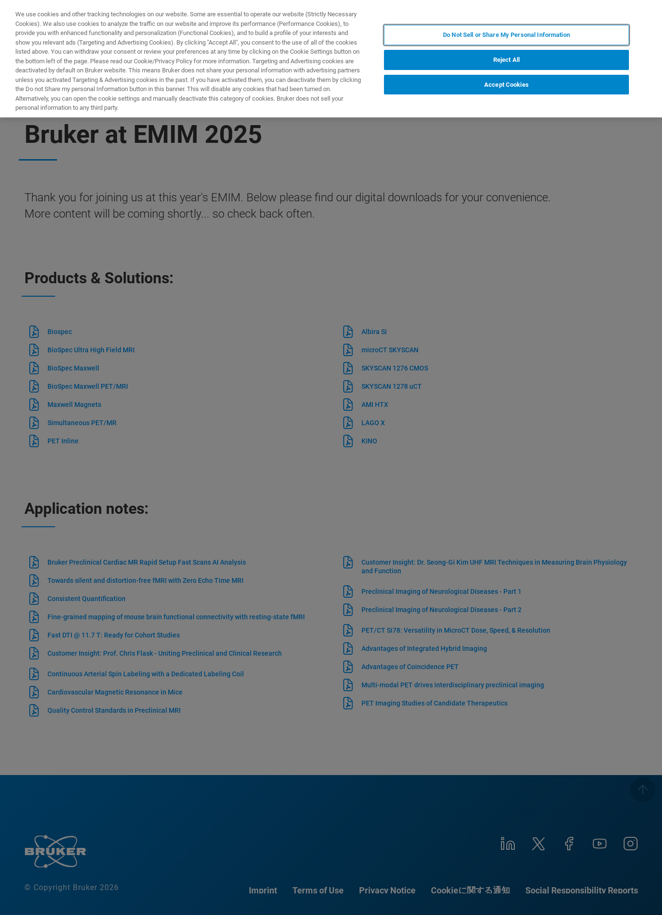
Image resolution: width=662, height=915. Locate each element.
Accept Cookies (506, 84)
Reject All (506, 59)
